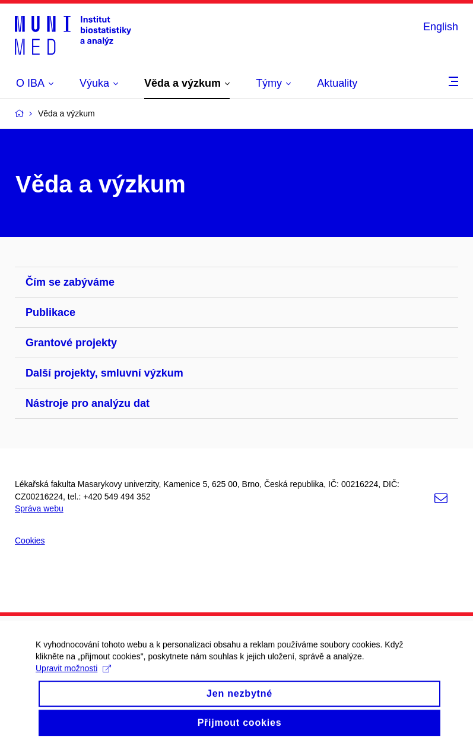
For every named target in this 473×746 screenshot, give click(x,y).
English (440, 27)
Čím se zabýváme (70, 282)
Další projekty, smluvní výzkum (104, 373)
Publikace (50, 312)
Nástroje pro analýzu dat (88, 403)
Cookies (30, 540)
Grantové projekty (71, 343)
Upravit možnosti (73, 676)
